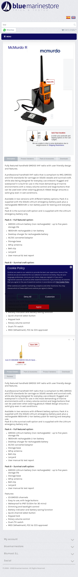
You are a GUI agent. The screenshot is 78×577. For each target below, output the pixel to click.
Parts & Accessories (47, 159)
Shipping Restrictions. (56, 145)
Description (11, 159)
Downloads (64, 159)
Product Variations (27, 159)
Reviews (10, 376)
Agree (38, 307)
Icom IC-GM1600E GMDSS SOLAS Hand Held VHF (21, 360)
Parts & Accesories (30, 372)
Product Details (12, 372)
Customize (50, 297)
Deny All (27, 297)
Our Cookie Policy (62, 282)
